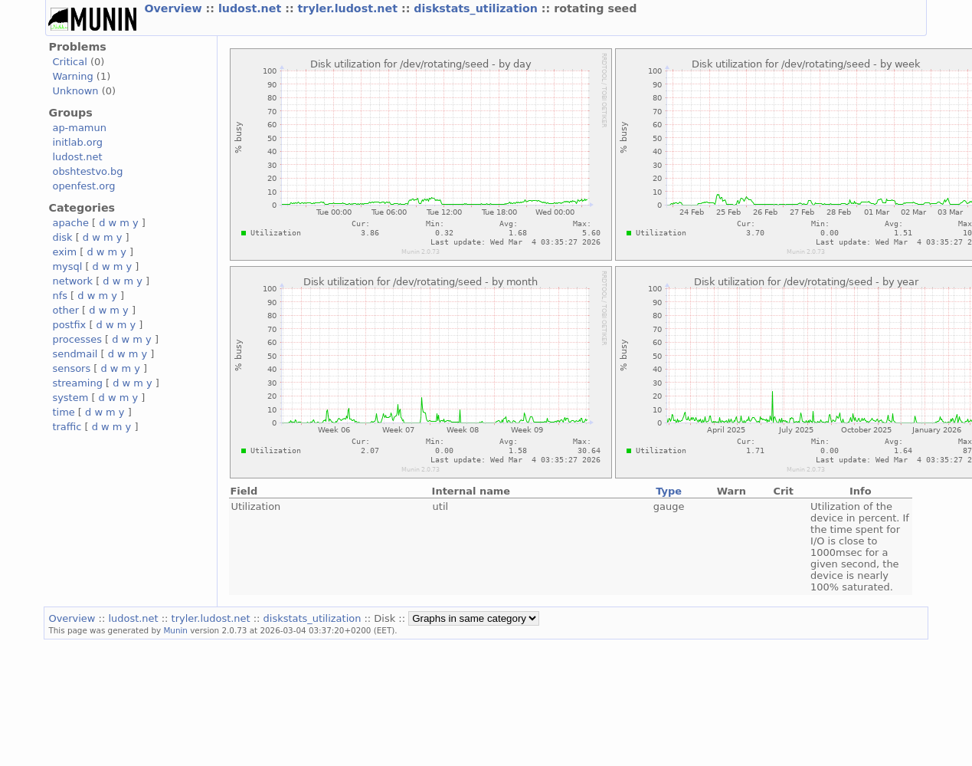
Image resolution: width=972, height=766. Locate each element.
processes (77, 339)
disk (62, 237)
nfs (59, 295)
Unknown (75, 91)
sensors (71, 368)
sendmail (74, 354)
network (72, 281)
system (70, 397)
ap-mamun (79, 127)
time (63, 412)
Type (669, 491)
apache (70, 222)
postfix (69, 324)
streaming (77, 383)
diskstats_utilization (477, 8)
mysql (67, 266)
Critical (69, 61)
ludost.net (251, 8)
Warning (72, 76)
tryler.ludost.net (349, 8)
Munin (175, 630)
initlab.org (77, 142)
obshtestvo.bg (87, 171)
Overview (174, 8)
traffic (66, 426)
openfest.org (83, 186)
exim (64, 252)
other (65, 310)
